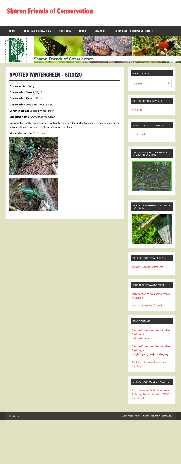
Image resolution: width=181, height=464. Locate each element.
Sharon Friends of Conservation (50, 11)
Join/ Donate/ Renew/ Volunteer (134, 31)
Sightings (65, 31)
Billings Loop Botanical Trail (147, 266)
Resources (101, 31)
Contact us (14, 416)
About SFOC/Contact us (37, 31)
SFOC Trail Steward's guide (147, 305)
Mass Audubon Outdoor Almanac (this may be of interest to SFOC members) (151, 394)
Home (12, 31)
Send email (138, 133)
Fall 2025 (137, 109)
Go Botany (39, 133)
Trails (83, 31)
